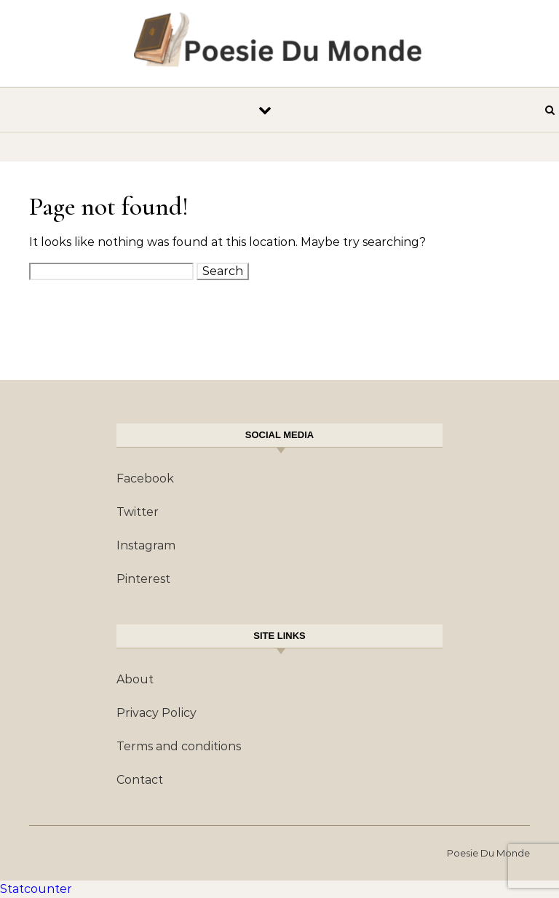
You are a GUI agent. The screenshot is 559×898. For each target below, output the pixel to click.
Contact (139, 780)
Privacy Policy (156, 713)
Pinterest (143, 579)
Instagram (145, 545)
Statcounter (36, 889)
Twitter (137, 512)
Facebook (145, 478)
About (135, 679)
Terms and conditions (178, 746)
